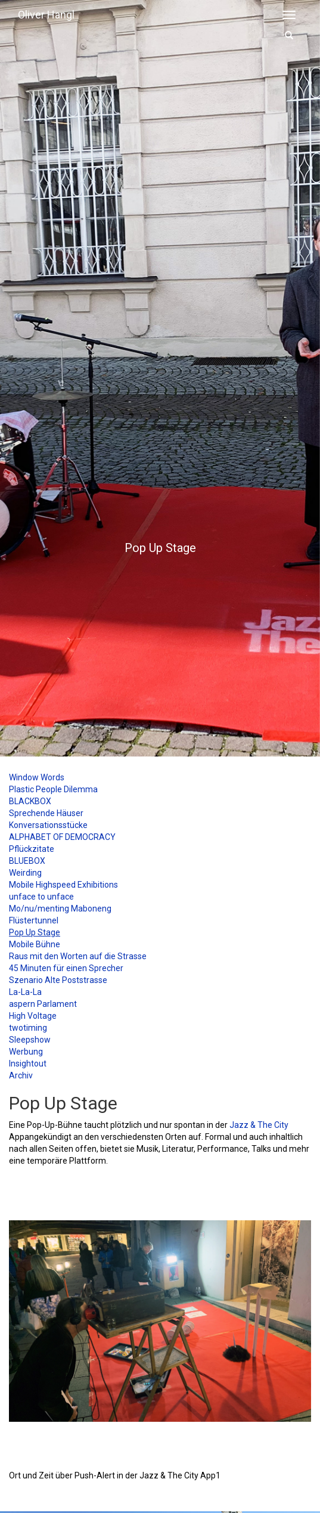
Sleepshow (30, 1039)
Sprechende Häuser (46, 813)
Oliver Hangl (46, 14)
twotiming (28, 1028)
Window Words (36, 777)
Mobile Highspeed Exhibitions (63, 884)
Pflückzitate (31, 849)
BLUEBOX (27, 861)
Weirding (25, 873)
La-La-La (25, 992)
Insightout (27, 1063)
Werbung (26, 1051)
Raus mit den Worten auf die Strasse (78, 956)
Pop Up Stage (34, 932)
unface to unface (41, 896)
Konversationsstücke (48, 825)
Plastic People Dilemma (53, 789)
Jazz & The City (258, 1125)
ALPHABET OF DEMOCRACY (62, 837)
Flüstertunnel (33, 920)
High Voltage (33, 1016)
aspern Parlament (43, 1004)
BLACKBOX (30, 801)
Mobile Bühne (34, 944)
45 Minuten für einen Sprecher (66, 968)
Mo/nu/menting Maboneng (60, 908)
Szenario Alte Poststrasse (58, 980)
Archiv (21, 1075)
